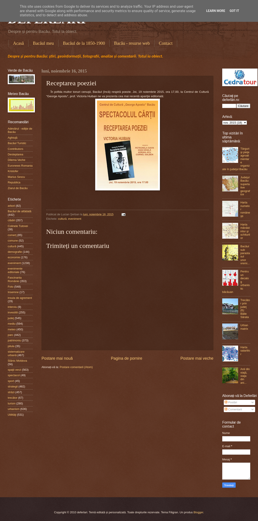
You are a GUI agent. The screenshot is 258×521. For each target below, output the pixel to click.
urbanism (13, 409)
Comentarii (233, 409)
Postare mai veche (196, 358)
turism (11, 403)
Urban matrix (244, 327)
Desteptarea (15, 154)
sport (11, 381)
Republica (14, 182)
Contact (166, 43)
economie (14, 257)
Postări (231, 402)
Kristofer (13, 171)
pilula (11, 346)
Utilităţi (12, 414)
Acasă (18, 43)
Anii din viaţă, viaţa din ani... (245, 375)
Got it (234, 11)
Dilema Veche (16, 160)
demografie (15, 251)
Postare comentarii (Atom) (76, 367)
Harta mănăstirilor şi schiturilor (245, 231)
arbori (11, 205)
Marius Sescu (16, 177)
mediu (11, 323)
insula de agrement (20, 298)
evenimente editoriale (15, 270)
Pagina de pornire (126, 358)
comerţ (12, 235)
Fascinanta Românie (15, 279)
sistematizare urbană (16, 353)
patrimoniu (14, 340)
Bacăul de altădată (19, 211)
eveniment (74, 218)
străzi (11, 392)
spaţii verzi (14, 369)
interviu (12, 307)
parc (10, 335)
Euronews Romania (20, 165)
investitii (13, 312)
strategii (13, 386)
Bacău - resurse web (132, 43)
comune (13, 240)
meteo (12, 329)
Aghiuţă (12, 137)
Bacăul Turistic (17, 143)
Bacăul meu (43, 43)
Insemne (13, 292)
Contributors (15, 149)
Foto (10, 286)
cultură (62, 218)
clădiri (11, 220)
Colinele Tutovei (18, 226)
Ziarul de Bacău (18, 188)
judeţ (11, 318)
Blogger (198, 512)
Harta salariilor (245, 351)
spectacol (14, 375)
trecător (12, 397)
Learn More (215, 11)
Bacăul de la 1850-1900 (84, 43)
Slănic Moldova (17, 360)
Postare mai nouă (57, 358)
